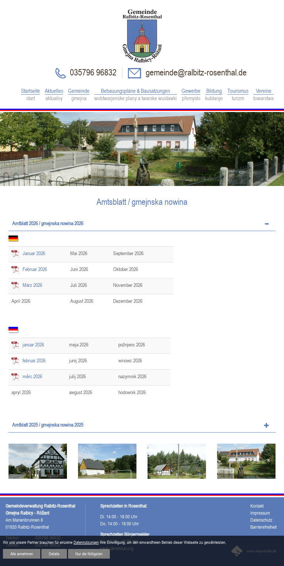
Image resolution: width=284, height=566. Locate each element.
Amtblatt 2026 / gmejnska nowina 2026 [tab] (47, 223)
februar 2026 (34, 360)
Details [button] (54, 554)
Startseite (30, 95)
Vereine (263, 95)
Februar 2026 (35, 269)
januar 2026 (33, 345)
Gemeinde (78, 95)
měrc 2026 (32, 376)
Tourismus (237, 95)
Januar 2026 (34, 253)
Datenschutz (261, 520)
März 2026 (32, 285)
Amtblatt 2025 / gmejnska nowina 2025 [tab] (47, 425)
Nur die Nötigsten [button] (88, 554)
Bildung (214, 95)
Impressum (260, 513)
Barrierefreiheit (263, 527)
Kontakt (257, 506)
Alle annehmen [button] (21, 554)
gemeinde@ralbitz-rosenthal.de (195, 72)
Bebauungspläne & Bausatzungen (135, 95)
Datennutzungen (86, 542)
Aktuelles (54, 95)
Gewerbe (191, 95)
